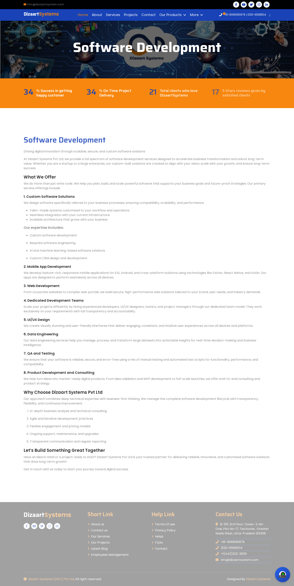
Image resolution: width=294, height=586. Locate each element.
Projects (131, 14)
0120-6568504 (257, 15)
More (194, 14)
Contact (148, 14)
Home (83, 14)
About (97, 14)
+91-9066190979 (234, 15)
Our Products (170, 14)
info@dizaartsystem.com (44, 4)
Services (113, 14)
